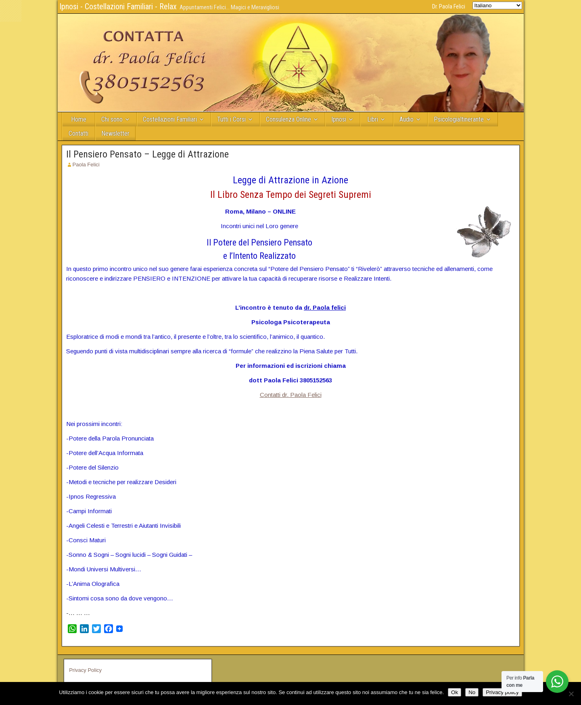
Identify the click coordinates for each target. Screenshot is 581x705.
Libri (372, 119)
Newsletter (115, 133)
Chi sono (112, 119)
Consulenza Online (288, 119)
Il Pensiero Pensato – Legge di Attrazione (147, 154)
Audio (406, 119)
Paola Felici (86, 165)
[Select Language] (497, 5)
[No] (571, 694)
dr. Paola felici (325, 307)
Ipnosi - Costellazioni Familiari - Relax (118, 6)
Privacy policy (502, 692)
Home (78, 119)
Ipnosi (338, 119)
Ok (454, 692)
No (471, 692)
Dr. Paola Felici (448, 6)
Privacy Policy (85, 670)
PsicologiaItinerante (459, 119)
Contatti (78, 133)
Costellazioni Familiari (170, 119)
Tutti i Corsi (231, 119)
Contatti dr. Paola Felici (291, 394)
